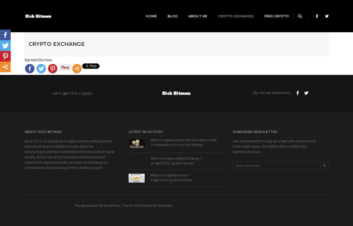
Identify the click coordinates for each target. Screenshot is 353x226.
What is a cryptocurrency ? (169, 175)
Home (145, 9)
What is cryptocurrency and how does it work (183, 140)
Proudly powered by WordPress (98, 206)
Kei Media (164, 206)
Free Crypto (270, 9)
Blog (166, 9)
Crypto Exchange (230, 9)
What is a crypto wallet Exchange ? (175, 158)
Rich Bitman (194, 145)
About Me (191, 9)
